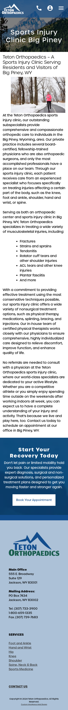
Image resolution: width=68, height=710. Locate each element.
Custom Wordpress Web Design (34, 704)
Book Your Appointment (34, 500)
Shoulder (15, 660)
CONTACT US (18, 686)
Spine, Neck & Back (23, 665)
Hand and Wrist (20, 647)
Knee (12, 656)
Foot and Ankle (20, 643)
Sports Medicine (21, 669)
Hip (11, 652)
